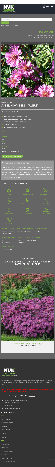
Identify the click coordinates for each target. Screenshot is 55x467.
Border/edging (6, 249)
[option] (27, 72)
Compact (21, 243)
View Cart (4, 433)
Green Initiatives (6, 458)
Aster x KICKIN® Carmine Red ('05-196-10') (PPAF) (27, 344)
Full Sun (9, 194)
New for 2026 (5, 448)
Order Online (5, 419)
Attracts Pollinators (24, 231)
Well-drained (6, 234)
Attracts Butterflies (45, 194)
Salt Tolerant (9, 213)
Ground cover (46, 213)
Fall (2, 240)
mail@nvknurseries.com (12, 408)
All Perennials (41, 35)
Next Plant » (50, 37)
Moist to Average (7, 231)
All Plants (31, 35)
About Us (5, 438)
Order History (6, 430)
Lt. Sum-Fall (5, 243)
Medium (38, 231)
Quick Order (5, 426)
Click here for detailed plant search (9, 25)
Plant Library (5, 444)
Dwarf (20, 240)
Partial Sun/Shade (27, 194)
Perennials (46, 31)
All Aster (51, 35)
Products (4, 454)
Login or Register (48, 2)
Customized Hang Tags (8, 461)
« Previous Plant (38, 37)
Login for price (27, 350)
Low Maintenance (27, 204)
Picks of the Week (7, 423)
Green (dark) (31, 240)
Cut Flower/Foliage (46, 204)
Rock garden (9, 223)
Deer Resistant (9, 204)
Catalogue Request (7, 451)
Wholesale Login (8, 413)
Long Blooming (27, 213)
